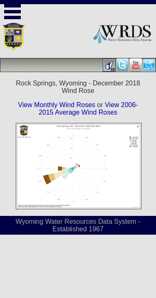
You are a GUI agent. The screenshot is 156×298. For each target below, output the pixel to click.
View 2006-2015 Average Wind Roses (88, 108)
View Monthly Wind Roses (56, 104)
